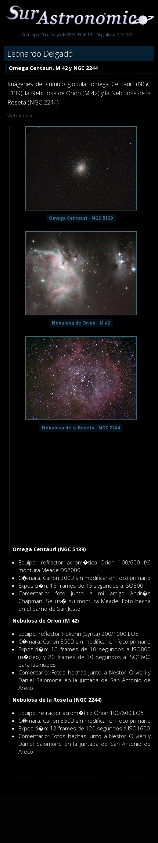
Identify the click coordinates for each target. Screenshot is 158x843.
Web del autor (21, 116)
